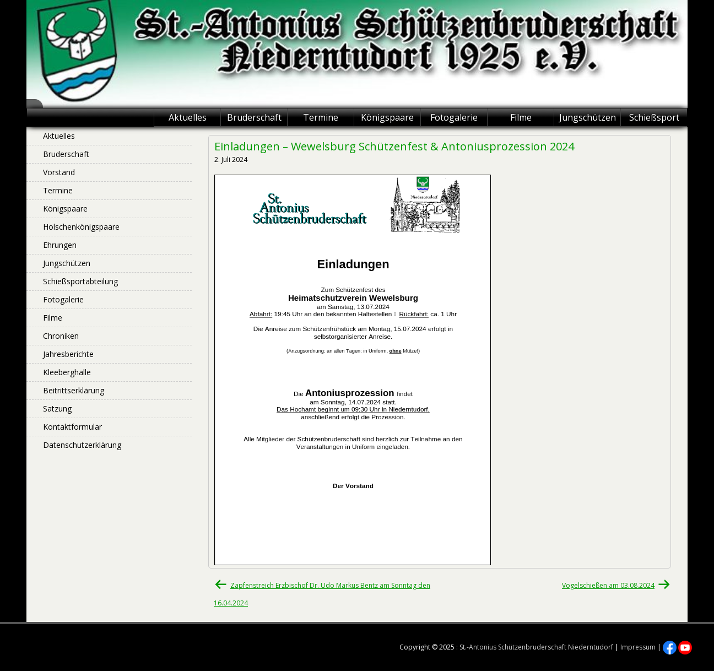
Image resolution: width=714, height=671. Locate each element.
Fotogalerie (454, 117)
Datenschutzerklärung (82, 445)
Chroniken (61, 336)
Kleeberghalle (67, 372)
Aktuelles (188, 117)
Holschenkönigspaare (81, 226)
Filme (521, 117)
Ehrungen (60, 245)
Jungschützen (587, 117)
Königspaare (387, 117)
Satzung (57, 408)
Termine (320, 117)
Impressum (638, 647)
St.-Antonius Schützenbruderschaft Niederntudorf (536, 647)
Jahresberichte (68, 354)
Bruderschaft (254, 117)
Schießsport (654, 117)
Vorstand (59, 172)
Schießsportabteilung (80, 281)
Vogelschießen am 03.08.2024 (608, 585)
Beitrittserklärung (73, 390)
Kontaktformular (72, 426)
